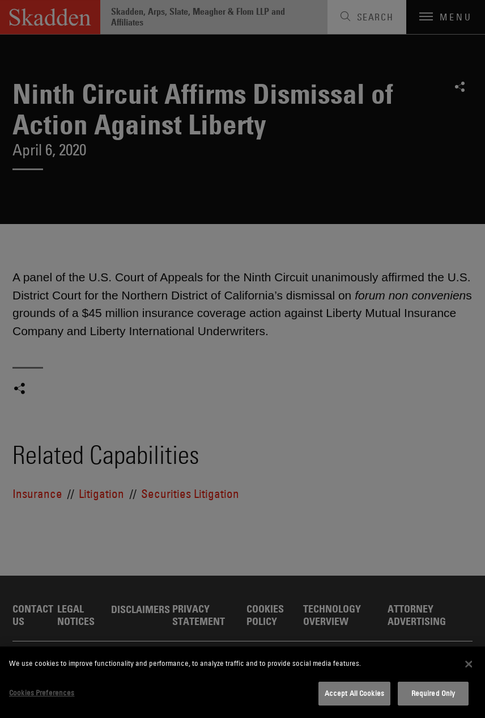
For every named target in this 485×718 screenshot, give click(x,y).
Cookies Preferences (41, 692)
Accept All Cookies (354, 693)
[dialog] (242, 682)
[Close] (469, 664)
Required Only (433, 693)
